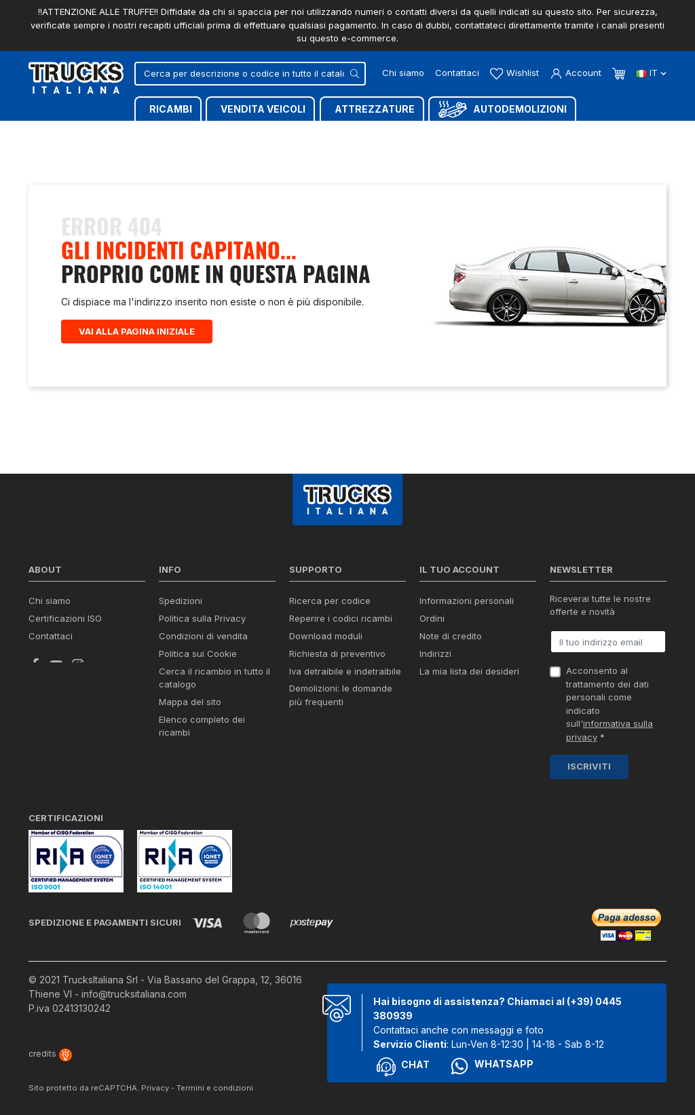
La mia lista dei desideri (469, 671)
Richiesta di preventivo (337, 653)
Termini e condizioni (214, 1088)
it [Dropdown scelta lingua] (651, 72)
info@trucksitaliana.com (134, 994)
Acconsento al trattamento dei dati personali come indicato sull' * (609, 703)
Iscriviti (589, 766)
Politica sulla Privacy (202, 618)
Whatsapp (491, 1066)
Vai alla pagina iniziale (137, 331)
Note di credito (450, 635)
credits (50, 1053)
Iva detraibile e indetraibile (345, 671)
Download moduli (325, 635)
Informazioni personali (466, 600)
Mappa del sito (190, 701)
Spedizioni (180, 600)
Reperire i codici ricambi (340, 618)
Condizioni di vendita (203, 635)
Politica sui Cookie (198, 653)
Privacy (155, 1088)
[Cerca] (250, 74)
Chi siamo (403, 72)
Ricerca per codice (330, 600)
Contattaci (457, 72)
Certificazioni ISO (65, 618)
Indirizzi (435, 653)
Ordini (432, 618)
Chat (403, 1066)
